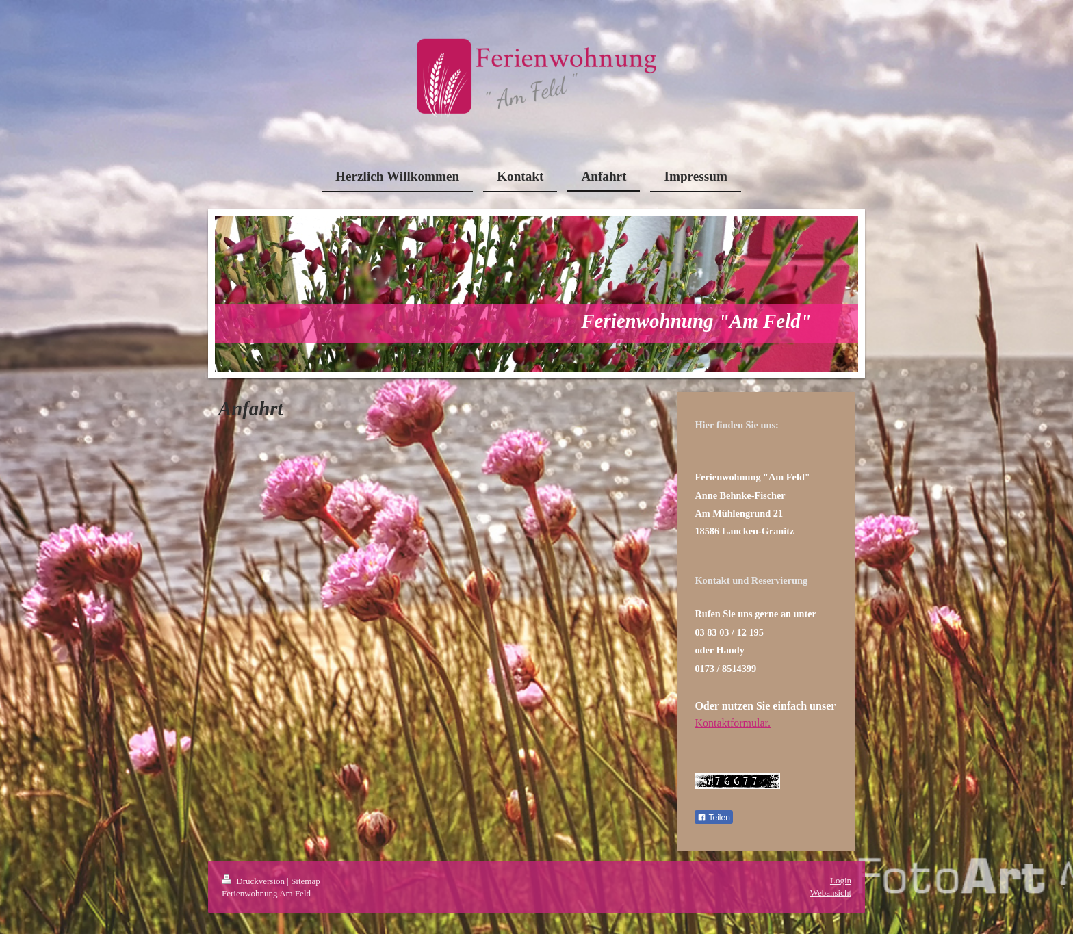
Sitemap (305, 881)
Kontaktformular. (733, 723)
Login (840, 880)
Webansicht (830, 892)
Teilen (713, 817)
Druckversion (254, 881)
